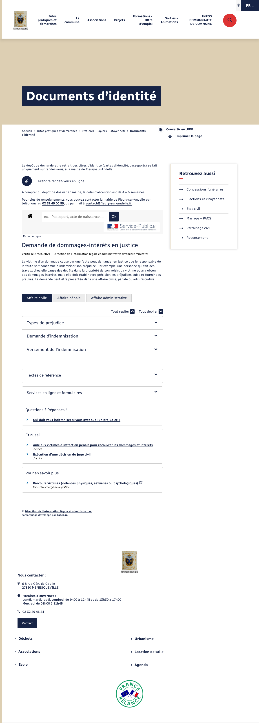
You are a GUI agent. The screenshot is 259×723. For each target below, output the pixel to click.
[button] (92, 323)
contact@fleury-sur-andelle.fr (109, 203)
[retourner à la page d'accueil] (20, 20)
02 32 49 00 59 (53, 203)
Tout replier (123, 311)
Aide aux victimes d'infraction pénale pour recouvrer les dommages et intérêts (93, 445)
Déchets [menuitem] (23, 638)
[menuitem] (46, 20)
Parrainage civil (194, 228)
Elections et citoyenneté (201, 199)
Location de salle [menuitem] (147, 652)
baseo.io (62, 515)
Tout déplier (151, 311)
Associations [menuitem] (27, 651)
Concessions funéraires (201, 189)
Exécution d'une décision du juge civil (62, 454)
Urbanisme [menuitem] (142, 639)
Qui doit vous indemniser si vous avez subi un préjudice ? (76, 420)
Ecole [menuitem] (21, 664)
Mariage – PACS (195, 218)
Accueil (27, 131)
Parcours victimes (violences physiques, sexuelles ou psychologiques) (88, 483)
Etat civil (189, 209)
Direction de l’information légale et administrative (58, 511)
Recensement (193, 238)
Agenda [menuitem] (139, 665)
